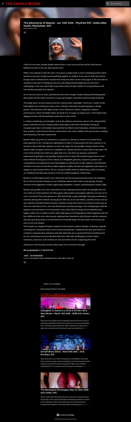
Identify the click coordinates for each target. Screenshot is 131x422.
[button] (24, 32)
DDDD (26, 255)
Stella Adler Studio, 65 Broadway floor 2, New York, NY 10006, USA (51, 258)
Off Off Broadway (36, 255)
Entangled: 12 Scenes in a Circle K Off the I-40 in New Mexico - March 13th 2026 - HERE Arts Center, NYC (65, 313)
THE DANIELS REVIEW (23, 3)
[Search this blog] (118, 3)
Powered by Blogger (65, 415)
